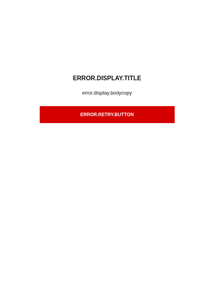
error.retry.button (107, 114)
